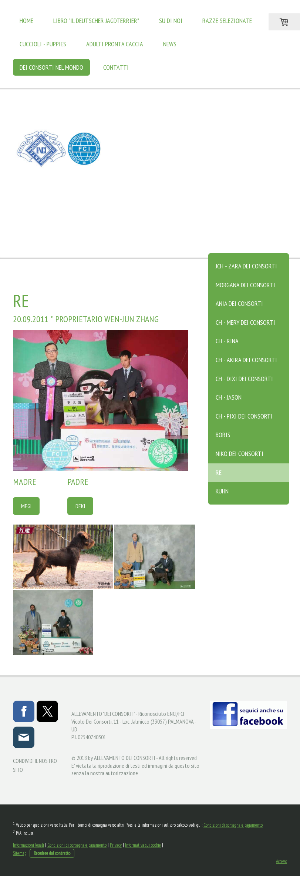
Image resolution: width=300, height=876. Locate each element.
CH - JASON (229, 397)
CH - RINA (227, 341)
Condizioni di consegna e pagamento (233, 825)
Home (26, 20)
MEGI (26, 506)
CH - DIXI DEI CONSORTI (244, 378)
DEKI (80, 506)
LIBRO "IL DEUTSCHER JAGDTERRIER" (96, 20)
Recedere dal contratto (52, 853)
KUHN (222, 491)
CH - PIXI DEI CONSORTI (244, 416)
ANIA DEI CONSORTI (239, 303)
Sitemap (19, 853)
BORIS (223, 434)
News (169, 44)
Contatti (116, 67)
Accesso (281, 861)
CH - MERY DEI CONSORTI (245, 322)
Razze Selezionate (227, 20)
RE (219, 472)
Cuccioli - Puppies (43, 44)
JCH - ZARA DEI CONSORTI (246, 266)
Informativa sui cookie (143, 845)
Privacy (116, 845)
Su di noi (170, 20)
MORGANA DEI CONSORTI (245, 285)
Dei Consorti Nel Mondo (51, 67)
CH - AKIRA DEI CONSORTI (246, 360)
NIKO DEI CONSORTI (239, 453)
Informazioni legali (28, 845)
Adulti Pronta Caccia (114, 44)
